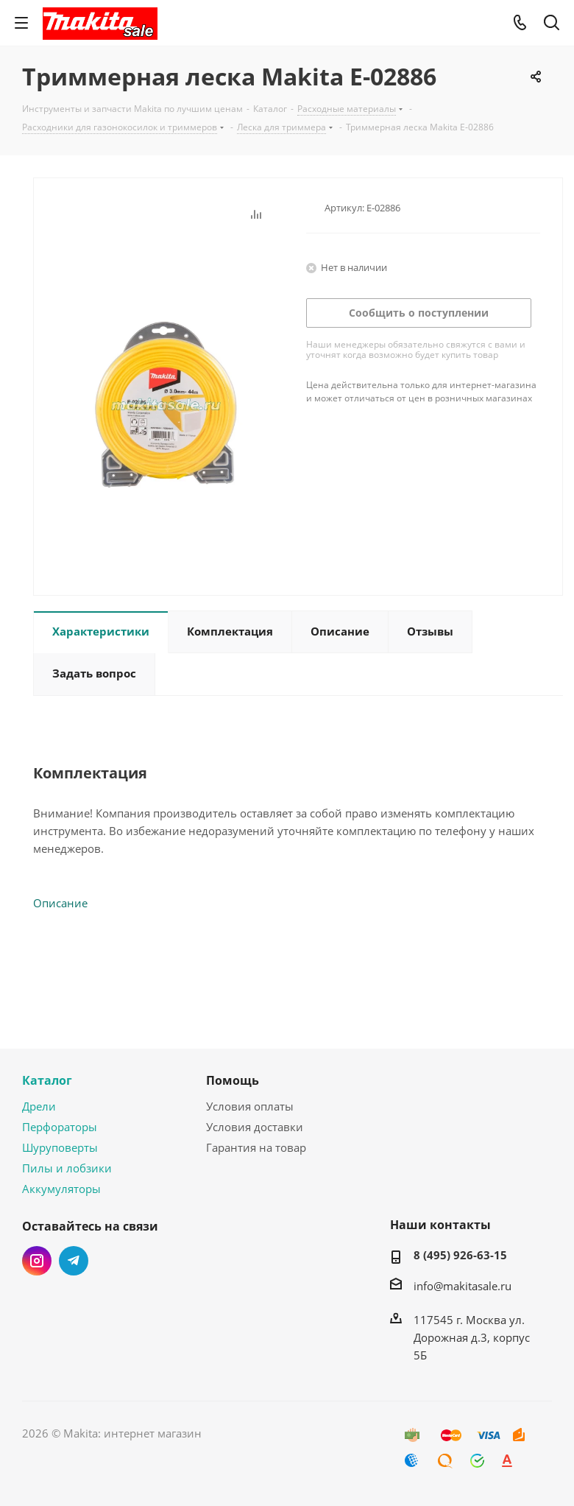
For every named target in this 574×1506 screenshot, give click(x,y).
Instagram (37, 1260)
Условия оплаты (250, 1106)
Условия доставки (254, 1126)
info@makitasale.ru (462, 1285)
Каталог (47, 1080)
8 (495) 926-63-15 (460, 1255)
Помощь (232, 1080)
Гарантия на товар (256, 1147)
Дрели (39, 1106)
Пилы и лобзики (67, 1168)
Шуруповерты (60, 1147)
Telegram (73, 1260)
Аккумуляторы (61, 1188)
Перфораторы (59, 1126)
